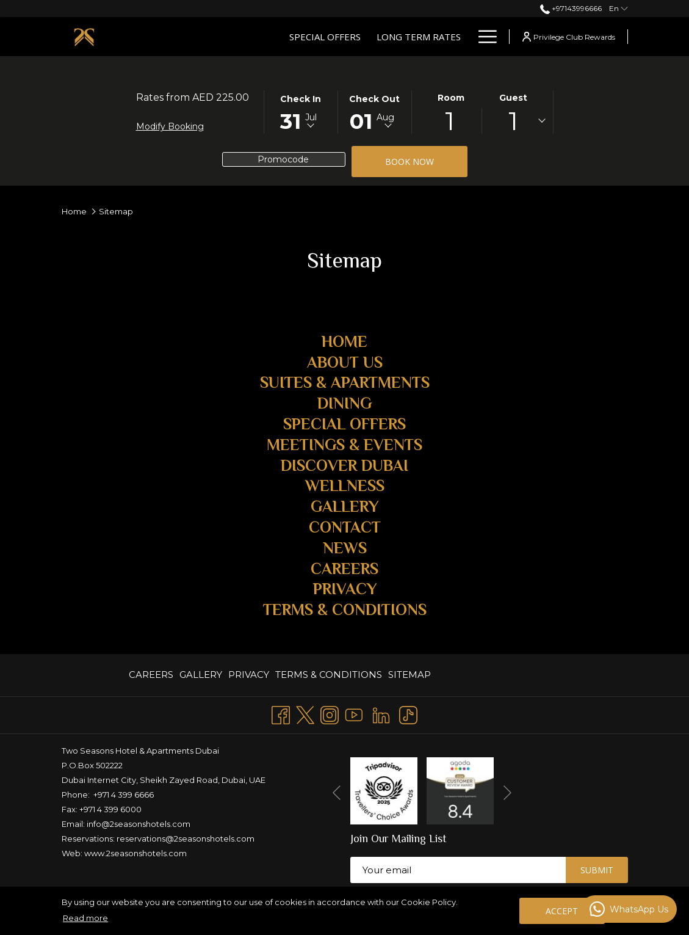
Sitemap (409, 674)
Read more (85, 918)
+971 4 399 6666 (123, 794)
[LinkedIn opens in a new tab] (381, 713)
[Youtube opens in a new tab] (354, 713)
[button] (301, 111)
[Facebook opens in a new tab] (281, 713)
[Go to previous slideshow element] (336, 793)
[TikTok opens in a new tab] (408, 713)
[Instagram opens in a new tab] (329, 713)
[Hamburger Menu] (483, 36)
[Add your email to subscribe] (458, 870)
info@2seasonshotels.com (138, 824)
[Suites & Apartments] (397, 36)
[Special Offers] (194, 36)
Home (74, 211)
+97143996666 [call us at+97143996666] (571, 8)
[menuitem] (152, 675)
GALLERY (200, 674)
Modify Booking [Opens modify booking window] (170, 126)
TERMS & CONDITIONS (328, 674)
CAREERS (151, 674)
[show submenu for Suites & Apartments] (463, 36)
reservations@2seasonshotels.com (185, 838)
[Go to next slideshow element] (507, 793)
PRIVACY (248, 674)
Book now (426, 161)
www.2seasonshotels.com (135, 853)
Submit (596, 870)
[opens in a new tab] (383, 790)
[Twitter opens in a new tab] (305, 713)
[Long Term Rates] (288, 36)
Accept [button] (562, 911)
